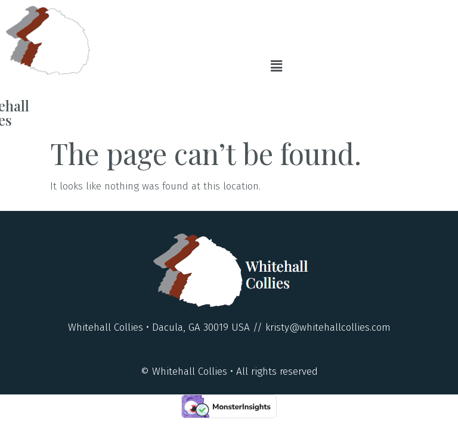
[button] (277, 66)
